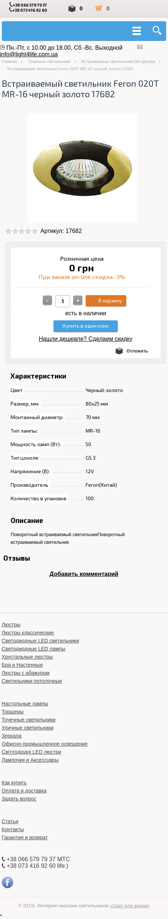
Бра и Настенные (22, 665)
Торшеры (13, 712)
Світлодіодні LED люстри (31, 752)
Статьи (10, 821)
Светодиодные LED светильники (40, 641)
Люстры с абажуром (26, 673)
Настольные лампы (25, 704)
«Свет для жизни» (130, 905)
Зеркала (12, 736)
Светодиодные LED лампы (34, 649)
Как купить (14, 783)
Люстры (11, 625)
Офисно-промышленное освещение (45, 744)
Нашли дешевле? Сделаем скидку (85, 339)
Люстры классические (28, 633)
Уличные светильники (28, 728)
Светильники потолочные (32, 681)
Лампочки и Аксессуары (30, 760)
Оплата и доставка (24, 791)
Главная (9, 61)
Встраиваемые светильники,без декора (118, 61)
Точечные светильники (49, 61)
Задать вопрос (19, 799)
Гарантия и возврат (25, 837)
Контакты (13, 829)
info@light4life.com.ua (29, 54)
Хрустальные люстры (27, 657)
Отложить (137, 351)
